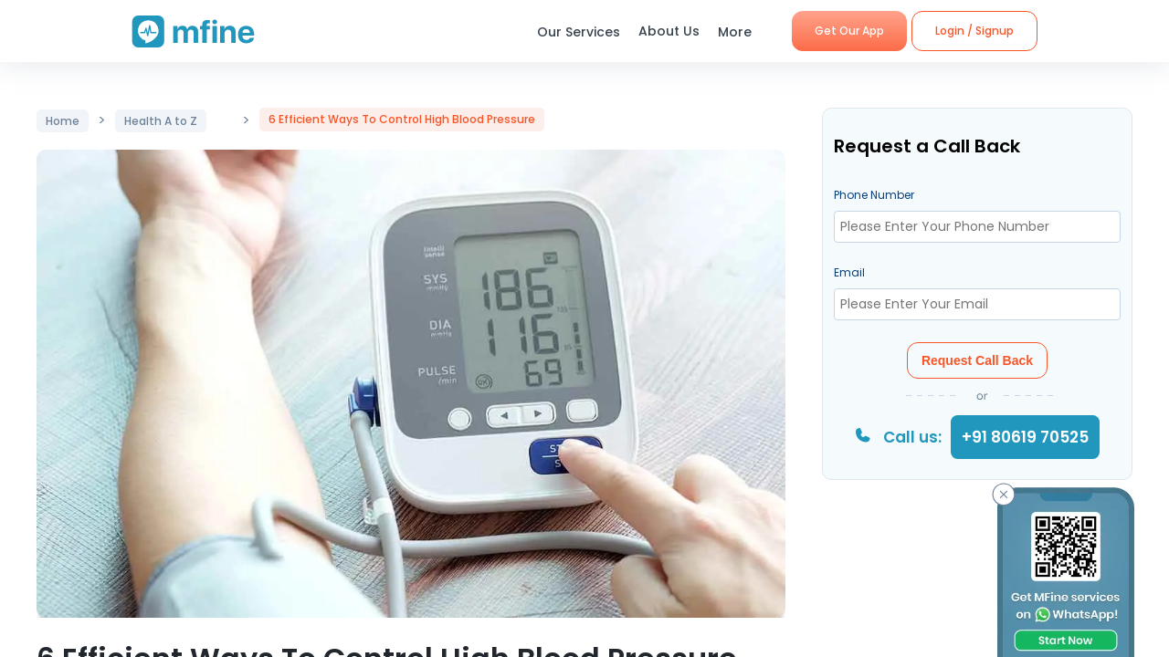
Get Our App (849, 30)
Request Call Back (977, 360)
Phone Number (874, 195)
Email (849, 272)
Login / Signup (974, 30)
